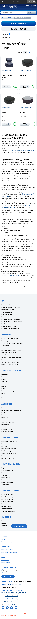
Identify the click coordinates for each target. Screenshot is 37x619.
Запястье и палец (6, 396)
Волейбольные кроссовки (9, 448)
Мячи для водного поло (8, 326)
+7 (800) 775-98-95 (14, 1)
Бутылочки (4, 417)
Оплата (3, 539)
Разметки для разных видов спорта (12, 341)
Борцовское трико (7, 499)
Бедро (3, 393)
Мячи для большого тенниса (10, 329)
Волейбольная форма (8, 497)
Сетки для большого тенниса (10, 362)
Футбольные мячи (6, 312)
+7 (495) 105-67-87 (11, 596)
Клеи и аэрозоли (6, 398)
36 (33, 52)
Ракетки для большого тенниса (10, 360)
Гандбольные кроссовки (8, 451)
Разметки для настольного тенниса (11, 350)
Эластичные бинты (6, 384)
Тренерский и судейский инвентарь (12, 343)
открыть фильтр (18, 23)
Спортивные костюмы (7, 470)
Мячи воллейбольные (8, 305)
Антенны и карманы (7, 348)
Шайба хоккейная (7, 70)
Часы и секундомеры (7, 422)
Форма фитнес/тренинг (8, 511)
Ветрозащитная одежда (8, 480)
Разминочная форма (7, 494)
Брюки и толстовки (7, 482)
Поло (3, 473)
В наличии (4, 34)
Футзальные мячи (6, 314)
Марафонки (5, 456)
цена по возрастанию (16, 37)
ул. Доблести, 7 (6, 601)
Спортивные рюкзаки (7, 427)
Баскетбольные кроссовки (9, 441)
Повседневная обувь (7, 458)
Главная (4, 18)
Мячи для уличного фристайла (10, 319)
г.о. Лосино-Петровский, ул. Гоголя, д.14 (14, 593)
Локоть (3, 386)
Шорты (3, 468)
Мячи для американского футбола (11, 321)
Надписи (4, 521)
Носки (3, 408)
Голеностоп (4, 374)
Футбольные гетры (7, 420)
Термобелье (5, 484)
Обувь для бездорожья (8, 453)
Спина (3, 388)
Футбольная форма (7, 501)
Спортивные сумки (7, 431)
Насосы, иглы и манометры (9, 338)
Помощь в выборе (7, 542)
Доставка (4, 536)
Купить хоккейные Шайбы (21, 17)
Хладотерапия (5, 381)
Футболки (4, 475)
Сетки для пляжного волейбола (11, 357)
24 (29, 52)
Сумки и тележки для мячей (9, 364)
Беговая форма (6, 506)
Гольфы (3, 413)
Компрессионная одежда (9, 391)
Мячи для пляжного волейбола (10, 307)
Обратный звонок (7, 549)
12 (25, 52)
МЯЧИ (9, 18)
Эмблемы (4, 526)
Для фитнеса (5, 346)
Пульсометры (5, 424)
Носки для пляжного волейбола (11, 410)
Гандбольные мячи (7, 324)
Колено (3, 379)
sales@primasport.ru (14, 584)
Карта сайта (5, 563)
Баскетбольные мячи (7, 310)
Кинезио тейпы (5, 377)
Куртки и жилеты (6, 477)
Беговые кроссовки (7, 444)
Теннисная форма (6, 509)
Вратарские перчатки (7, 429)
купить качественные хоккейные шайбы (22, 150)
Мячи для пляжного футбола (10, 317)
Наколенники (5, 415)
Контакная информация (9, 552)
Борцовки (4, 446)
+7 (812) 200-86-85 (11, 604)
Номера (3, 523)
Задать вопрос (6, 547)
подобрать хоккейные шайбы (11, 275)
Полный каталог (19, 526)
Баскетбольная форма (8, 504)
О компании (5, 560)
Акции (3, 557)
